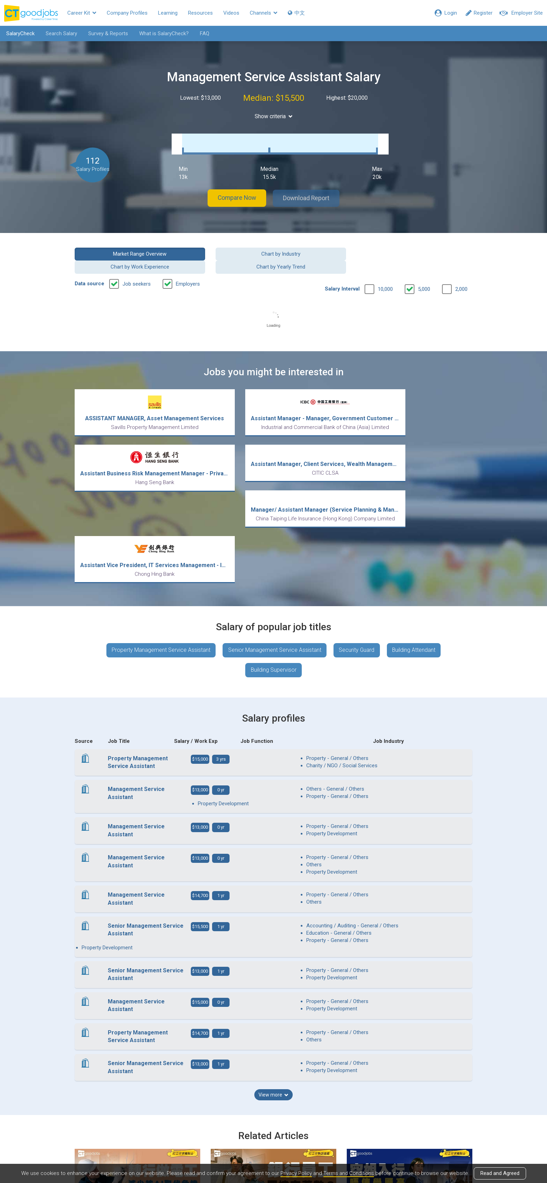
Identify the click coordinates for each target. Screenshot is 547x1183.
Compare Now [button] (235, 191)
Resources (200, 13)
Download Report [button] (308, 191)
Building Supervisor (273, 559)
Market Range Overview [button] (120, 246)
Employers (188, 264)
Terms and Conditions (349, 1173)
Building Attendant (414, 539)
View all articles (274, 1108)
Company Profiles (127, 13)
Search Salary (60, 33)
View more (273, 964)
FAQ (203, 33)
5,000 (424, 269)
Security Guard (357, 539)
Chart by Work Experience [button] (324, 246)
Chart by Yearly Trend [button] (426, 246)
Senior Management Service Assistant (274, 539)
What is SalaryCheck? (163, 33)
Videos (231, 13)
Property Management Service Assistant (160, 539)
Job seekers (136, 264)
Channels (263, 13)
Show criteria (273, 116)
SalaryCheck (19, 33)
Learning (168, 13)
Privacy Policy (295, 1173)
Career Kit (81, 13)
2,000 (461, 269)
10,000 (385, 269)
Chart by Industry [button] (222, 246)
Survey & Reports (107, 33)
